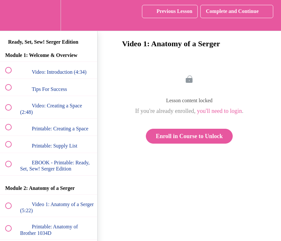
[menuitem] (49, 15)
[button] (12, 15)
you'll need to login (219, 111)
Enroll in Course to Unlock (189, 136)
